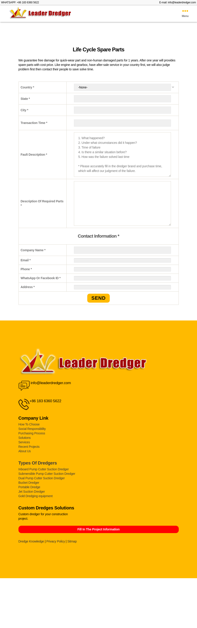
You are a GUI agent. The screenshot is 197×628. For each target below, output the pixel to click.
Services (24, 442)
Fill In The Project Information (98, 529)
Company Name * (33, 250)
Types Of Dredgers (37, 463)
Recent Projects (29, 446)
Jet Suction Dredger (31, 491)
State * (25, 98)
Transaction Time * (34, 123)
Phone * (26, 269)
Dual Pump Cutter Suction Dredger (41, 478)
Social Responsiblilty (32, 429)
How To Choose (29, 424)
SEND (98, 298)
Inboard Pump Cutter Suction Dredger (43, 469)
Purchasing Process (31, 433)
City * (24, 110)
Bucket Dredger (28, 482)
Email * (26, 260)
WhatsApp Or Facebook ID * (41, 278)
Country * (27, 87)
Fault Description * (34, 154)
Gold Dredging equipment (35, 496)
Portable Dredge (29, 487)
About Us (24, 451)
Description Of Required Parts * (42, 203)
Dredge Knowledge (31, 541)
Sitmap (72, 541)
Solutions (24, 438)
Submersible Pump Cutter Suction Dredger (46, 473)
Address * (28, 287)
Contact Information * (98, 236)
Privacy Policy (55, 541)
